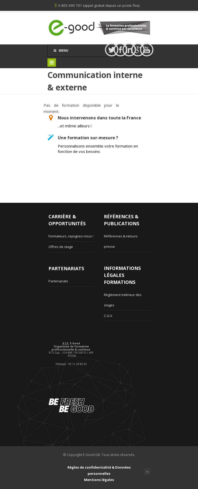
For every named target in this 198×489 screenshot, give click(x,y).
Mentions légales (99, 479)
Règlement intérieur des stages (123, 299)
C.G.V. (108, 315)
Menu (60, 50)
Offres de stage (60, 246)
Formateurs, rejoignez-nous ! (70, 236)
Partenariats (58, 281)
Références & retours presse (121, 241)
